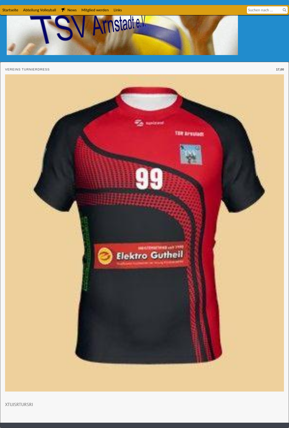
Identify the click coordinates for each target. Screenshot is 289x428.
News (69, 10)
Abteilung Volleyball (39, 10)
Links (118, 10)
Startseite (10, 10)
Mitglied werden (95, 10)
